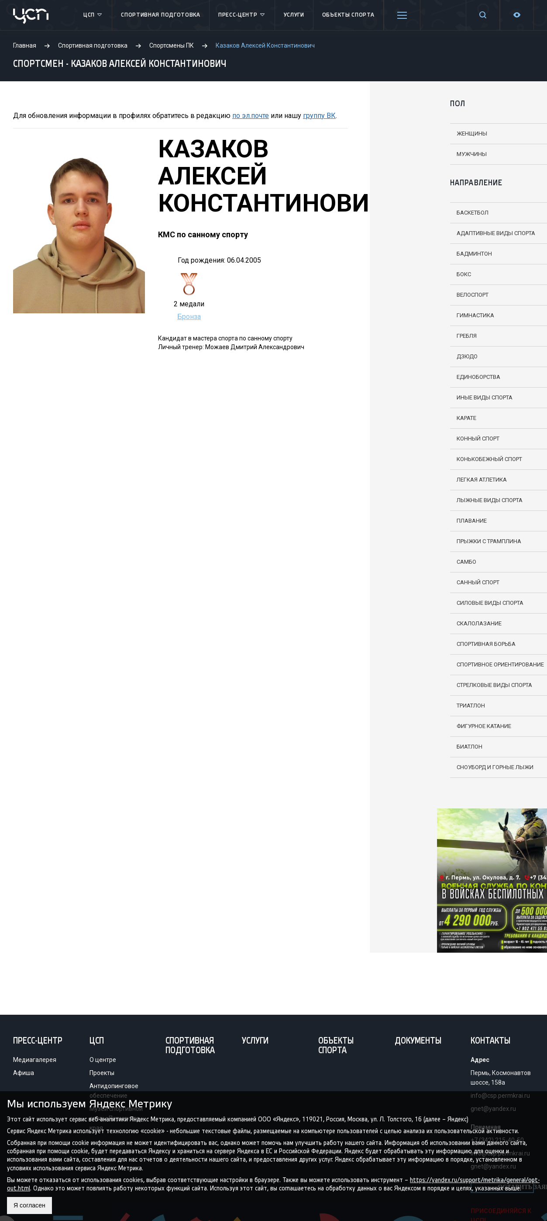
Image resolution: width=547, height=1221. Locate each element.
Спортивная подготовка (160, 15)
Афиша (23, 1072)
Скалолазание (411, 623)
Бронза (189, 316)
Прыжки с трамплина (421, 541)
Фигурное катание (416, 726)
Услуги (294, 15)
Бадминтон (407, 253)
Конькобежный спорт (422, 459)
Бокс (396, 274)
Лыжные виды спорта (422, 500)
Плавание (404, 520)
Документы (418, 1041)
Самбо (399, 561)
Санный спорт (410, 582)
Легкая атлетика (414, 479)
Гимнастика (408, 315)
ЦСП (93, 15)
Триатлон (403, 705)
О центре (102, 1059)
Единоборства (411, 377)
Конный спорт (410, 438)
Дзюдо (399, 356)
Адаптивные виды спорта (428, 233)
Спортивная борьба (418, 644)
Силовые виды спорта (422, 603)
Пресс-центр (242, 15)
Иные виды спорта (417, 397)
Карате (399, 418)
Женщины (404, 133)
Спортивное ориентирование (433, 664)
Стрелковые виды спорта (427, 685)
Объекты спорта (348, 15)
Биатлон (402, 746)
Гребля (399, 336)
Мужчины (404, 154)
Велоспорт (405, 294)
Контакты (490, 1041)
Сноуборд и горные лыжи (427, 767)
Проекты (101, 1072)
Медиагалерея (34, 1059)
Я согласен (32, 1205)
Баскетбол (405, 212)
